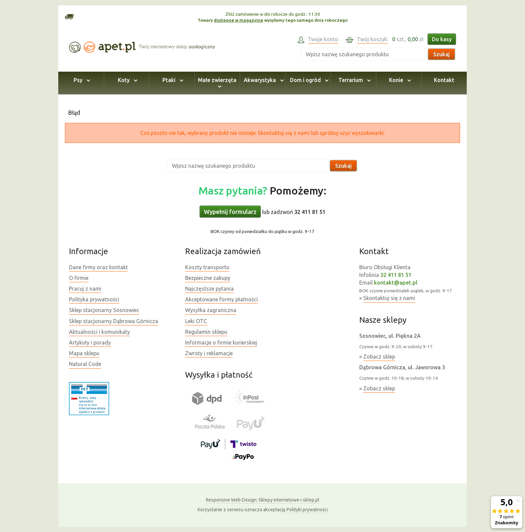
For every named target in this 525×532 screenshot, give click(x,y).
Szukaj (441, 54)
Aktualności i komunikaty (99, 332)
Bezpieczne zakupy (207, 278)
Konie (399, 80)
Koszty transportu (207, 267)
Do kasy (442, 39)
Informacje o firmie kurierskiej (221, 342)
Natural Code (85, 364)
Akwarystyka (263, 80)
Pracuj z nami (85, 289)
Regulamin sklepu (206, 332)
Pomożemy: (262, 190)
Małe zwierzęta (217, 83)
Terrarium (354, 80)
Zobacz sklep (379, 357)
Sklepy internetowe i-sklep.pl (262, 500)
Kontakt (444, 80)
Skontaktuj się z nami (389, 298)
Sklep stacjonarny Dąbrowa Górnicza (113, 321)
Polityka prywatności (94, 299)
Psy (81, 80)
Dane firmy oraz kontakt (98, 267)
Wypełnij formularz (230, 211)
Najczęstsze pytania (209, 289)
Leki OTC (196, 321)
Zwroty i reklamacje (209, 353)
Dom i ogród (308, 80)
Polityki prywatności (307, 509)
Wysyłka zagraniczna (210, 310)
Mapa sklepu (84, 353)
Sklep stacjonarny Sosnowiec (104, 310)
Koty (126, 80)
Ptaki (171, 80)
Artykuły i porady (90, 342)
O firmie (78, 278)
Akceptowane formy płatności (221, 299)
